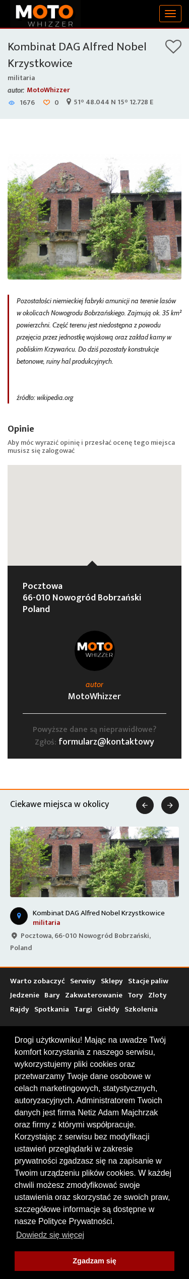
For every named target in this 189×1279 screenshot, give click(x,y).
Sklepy (112, 981)
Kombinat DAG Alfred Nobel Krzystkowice (77, 55)
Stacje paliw (148, 981)
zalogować (58, 450)
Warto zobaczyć (37, 981)
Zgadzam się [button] (94, 1261)
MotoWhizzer (48, 90)
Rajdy (19, 1009)
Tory (135, 995)
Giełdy (108, 1009)
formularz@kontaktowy (106, 742)
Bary (52, 995)
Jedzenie (24, 995)
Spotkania (51, 1009)
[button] (94, 506)
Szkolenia (141, 1009)
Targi (83, 1009)
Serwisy (83, 981)
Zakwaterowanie (93, 995)
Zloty (157, 995)
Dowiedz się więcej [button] (50, 1235)
